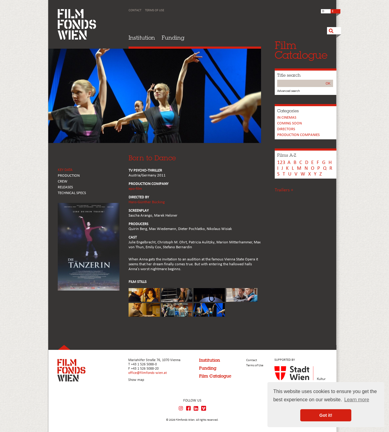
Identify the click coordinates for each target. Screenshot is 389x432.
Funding (173, 37)
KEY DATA (65, 170)
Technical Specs (72, 193)
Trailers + (284, 190)
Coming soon (289, 123)
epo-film (135, 189)
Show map (136, 380)
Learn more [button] (356, 399)
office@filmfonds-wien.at (147, 373)
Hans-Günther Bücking (147, 202)
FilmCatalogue (301, 50)
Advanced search (288, 91)
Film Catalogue (215, 376)
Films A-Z (286, 155)
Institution (142, 37)
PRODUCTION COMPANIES (298, 135)
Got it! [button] (325, 415)
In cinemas (286, 118)
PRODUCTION (69, 176)
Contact (135, 10)
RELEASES (65, 187)
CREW (62, 181)
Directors (286, 129)
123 (281, 162)
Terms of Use (154, 10)
